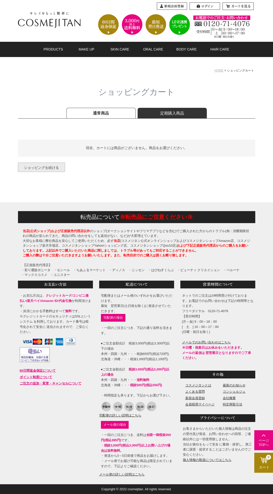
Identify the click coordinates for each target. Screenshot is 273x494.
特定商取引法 (232, 404)
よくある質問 (195, 391)
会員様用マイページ (200, 404)
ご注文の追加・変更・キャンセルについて (50, 383)
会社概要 (229, 398)
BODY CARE (186, 49)
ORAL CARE (153, 49)
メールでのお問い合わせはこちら (206, 342)
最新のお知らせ (234, 385)
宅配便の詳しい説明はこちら (120, 415)
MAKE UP (86, 49)
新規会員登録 (195, 398)
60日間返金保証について (38, 370)
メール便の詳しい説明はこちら (122, 474)
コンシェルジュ (234, 391)
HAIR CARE (219, 49)
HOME (219, 70)
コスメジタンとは (198, 385)
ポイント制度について (36, 377)
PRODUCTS (53, 49)
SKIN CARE (119, 49)
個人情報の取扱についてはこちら (207, 460)
